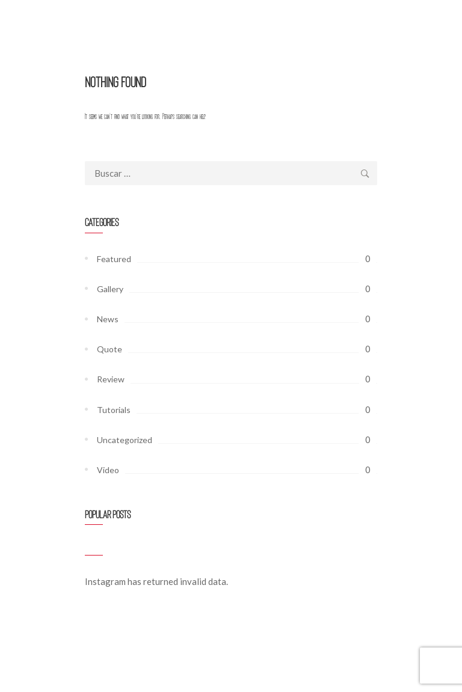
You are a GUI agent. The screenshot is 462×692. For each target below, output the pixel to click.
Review (111, 379)
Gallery (110, 289)
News (108, 319)
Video (108, 470)
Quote (109, 349)
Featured (114, 259)
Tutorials (114, 410)
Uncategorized (124, 440)
